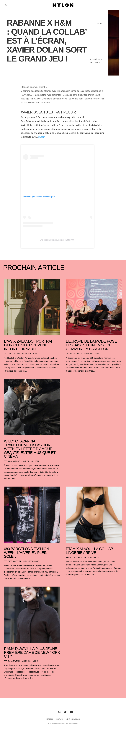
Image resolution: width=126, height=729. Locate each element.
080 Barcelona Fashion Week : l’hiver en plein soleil (26, 553)
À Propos (49, 719)
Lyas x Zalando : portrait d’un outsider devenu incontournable (29, 345)
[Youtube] (71, 712)
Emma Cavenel (14, 354)
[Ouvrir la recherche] (6, 5)
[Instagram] (59, 712)
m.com (41, 136)
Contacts (59, 719)
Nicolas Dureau (15, 461)
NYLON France (75, 354)
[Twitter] (65, 712)
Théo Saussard (15, 561)
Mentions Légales (73, 719)
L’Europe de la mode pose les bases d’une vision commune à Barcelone (91, 345)
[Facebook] (54, 712)
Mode (35, 354)
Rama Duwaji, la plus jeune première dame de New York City (32, 652)
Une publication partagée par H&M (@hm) (57, 240)
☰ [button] (119, 5)
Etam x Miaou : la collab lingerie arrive (89, 551)
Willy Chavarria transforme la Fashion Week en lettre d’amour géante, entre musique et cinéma (29, 449)
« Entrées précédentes (9, 685)
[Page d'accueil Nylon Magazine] (63, 5)
